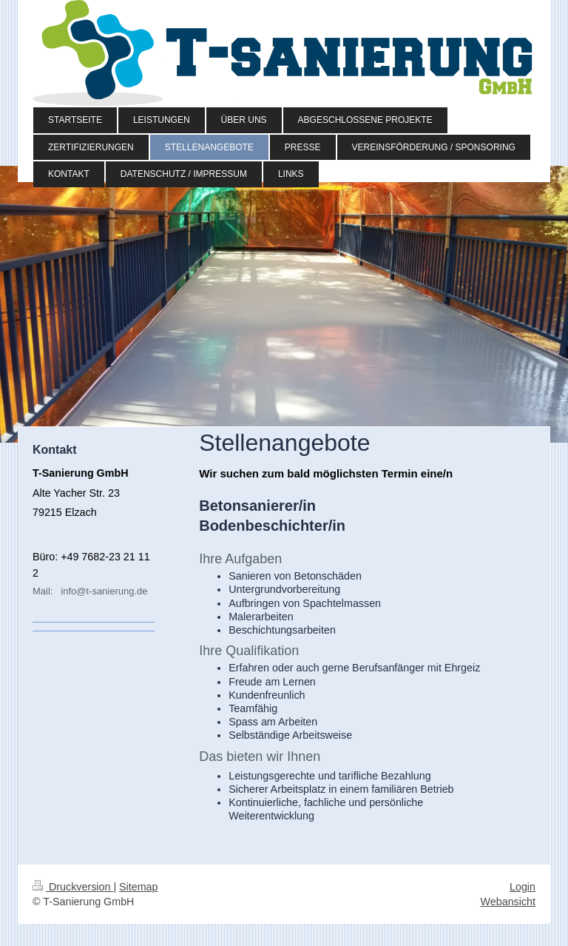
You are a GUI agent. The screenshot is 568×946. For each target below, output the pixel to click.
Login (522, 887)
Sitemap (138, 887)
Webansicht (508, 902)
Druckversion (73, 887)
